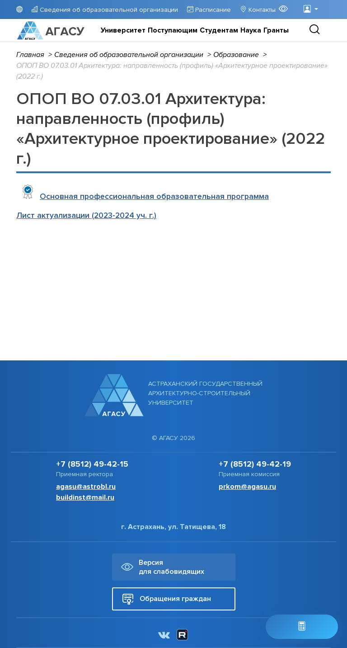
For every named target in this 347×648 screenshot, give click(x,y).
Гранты (276, 30)
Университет (123, 30)
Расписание (212, 10)
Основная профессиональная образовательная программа (154, 196)
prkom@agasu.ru (247, 486)
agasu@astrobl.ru (86, 486)
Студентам (219, 30)
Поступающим (172, 30)
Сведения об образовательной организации (108, 10)
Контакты (261, 10)
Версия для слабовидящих (162, 567)
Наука (250, 30)
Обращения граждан (166, 599)
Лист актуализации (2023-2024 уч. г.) (86, 215)
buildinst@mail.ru (85, 497)
